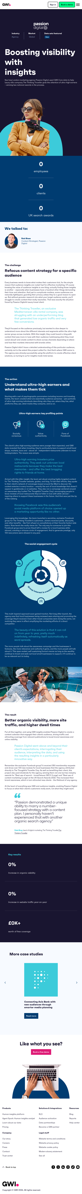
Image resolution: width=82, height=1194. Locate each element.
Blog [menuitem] (71, 1114)
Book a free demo (41, 1052)
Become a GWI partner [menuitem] (49, 1127)
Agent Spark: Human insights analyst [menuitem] (18, 1118)
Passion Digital (42, 80)
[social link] (53, 1167)
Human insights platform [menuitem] (13, 1114)
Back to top (9, 1167)
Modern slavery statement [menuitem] (50, 1151)
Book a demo (67, 4)
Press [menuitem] (4, 1147)
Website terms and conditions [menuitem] (52, 1138)
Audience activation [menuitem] (47, 1118)
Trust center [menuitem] (7, 1155)
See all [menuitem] (42, 1155)
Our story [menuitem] (6, 1138)
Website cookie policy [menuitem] (48, 1147)
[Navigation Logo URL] (6, 4)
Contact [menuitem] (6, 1151)
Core (47, 37)
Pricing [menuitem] (5, 1127)
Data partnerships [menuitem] (47, 1122)
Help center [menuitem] (74, 1122)
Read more (31, 1016)
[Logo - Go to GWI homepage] (10, 1184)
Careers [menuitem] (6, 1143)
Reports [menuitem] (72, 1118)
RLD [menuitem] (41, 1114)
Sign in (53, 4)
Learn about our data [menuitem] (11, 1122)
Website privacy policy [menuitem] (49, 1143)
